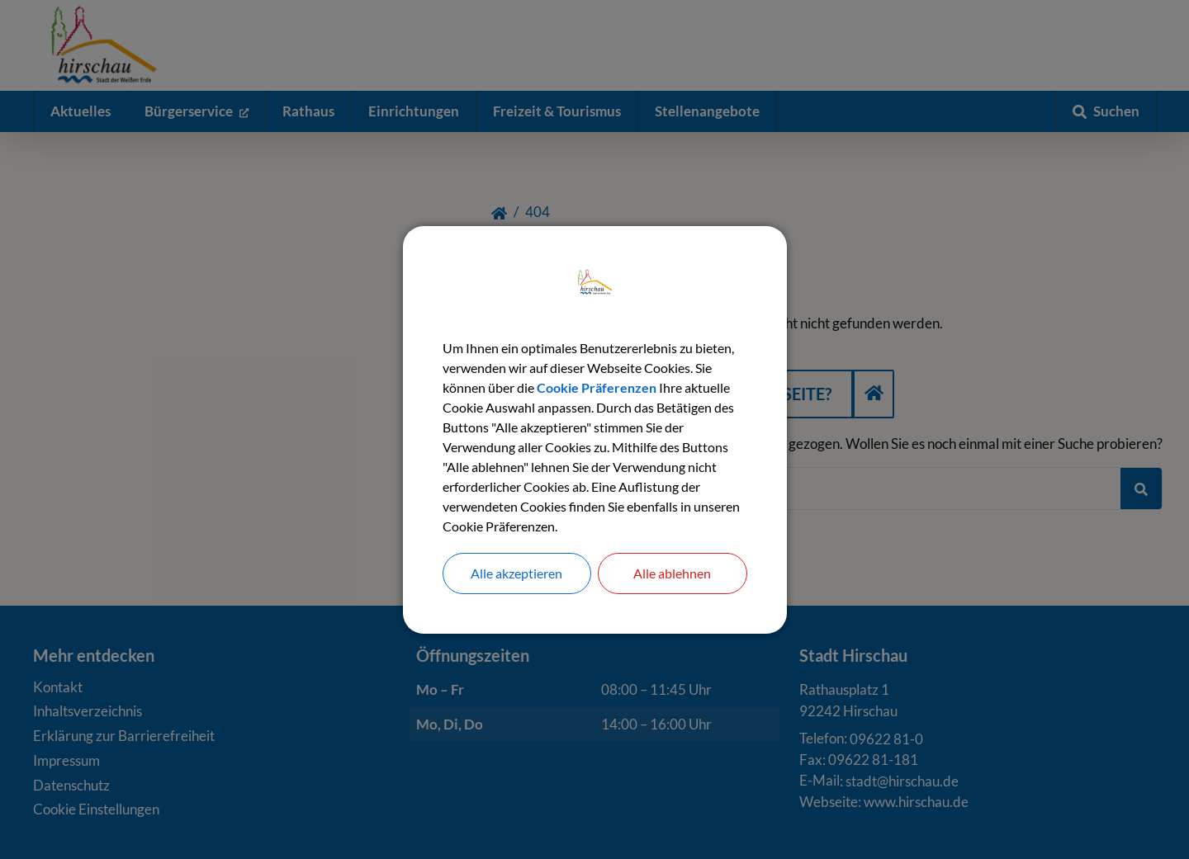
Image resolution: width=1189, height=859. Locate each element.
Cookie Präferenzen (596, 387)
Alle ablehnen (672, 573)
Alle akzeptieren (516, 573)
